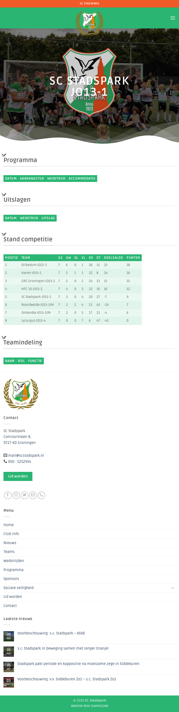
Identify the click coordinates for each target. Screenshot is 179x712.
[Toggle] (173, 588)
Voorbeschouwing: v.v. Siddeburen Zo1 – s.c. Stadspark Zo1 (66, 679)
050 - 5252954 (19, 461)
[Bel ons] (41, 495)
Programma (13, 570)
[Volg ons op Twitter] (24, 495)
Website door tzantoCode (89, 706)
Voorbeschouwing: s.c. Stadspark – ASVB (51, 633)
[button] (173, 18)
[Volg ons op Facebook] (8, 495)
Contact (10, 605)
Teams (9, 551)
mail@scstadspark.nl (26, 455)
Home (8, 525)
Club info (11, 533)
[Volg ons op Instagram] (16, 495)
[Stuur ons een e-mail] (33, 495)
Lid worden (12, 596)
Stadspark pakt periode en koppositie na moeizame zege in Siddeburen (78, 664)
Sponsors (11, 578)
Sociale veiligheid (18, 588)
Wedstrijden (13, 561)
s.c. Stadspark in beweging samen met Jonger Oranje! (63, 648)
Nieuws (9, 543)
